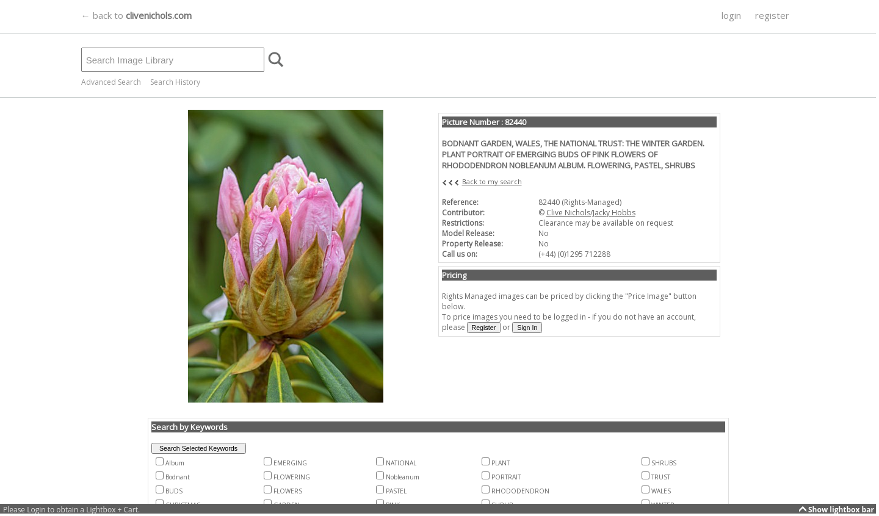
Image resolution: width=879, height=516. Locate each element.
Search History (175, 82)
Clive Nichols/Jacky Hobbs (590, 212)
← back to (136, 15)
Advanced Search (111, 82)
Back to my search (492, 181)
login (731, 15)
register (772, 15)
